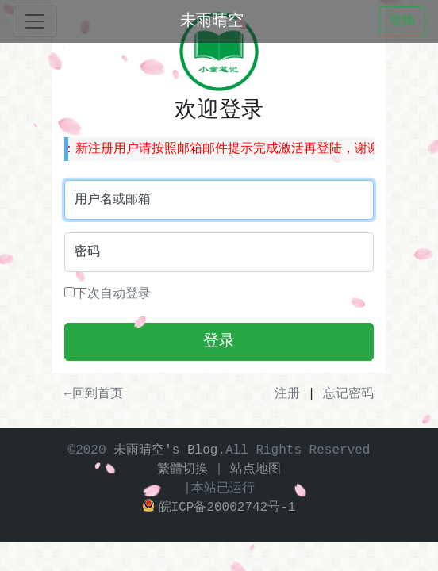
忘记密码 (348, 394)
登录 (219, 341)
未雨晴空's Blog (165, 450)
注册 (287, 394)
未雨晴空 (212, 21)
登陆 (402, 21)
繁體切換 (182, 469)
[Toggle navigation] (35, 21)
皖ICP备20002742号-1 (219, 507)
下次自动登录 (107, 294)
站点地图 (255, 469)
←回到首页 (93, 394)
